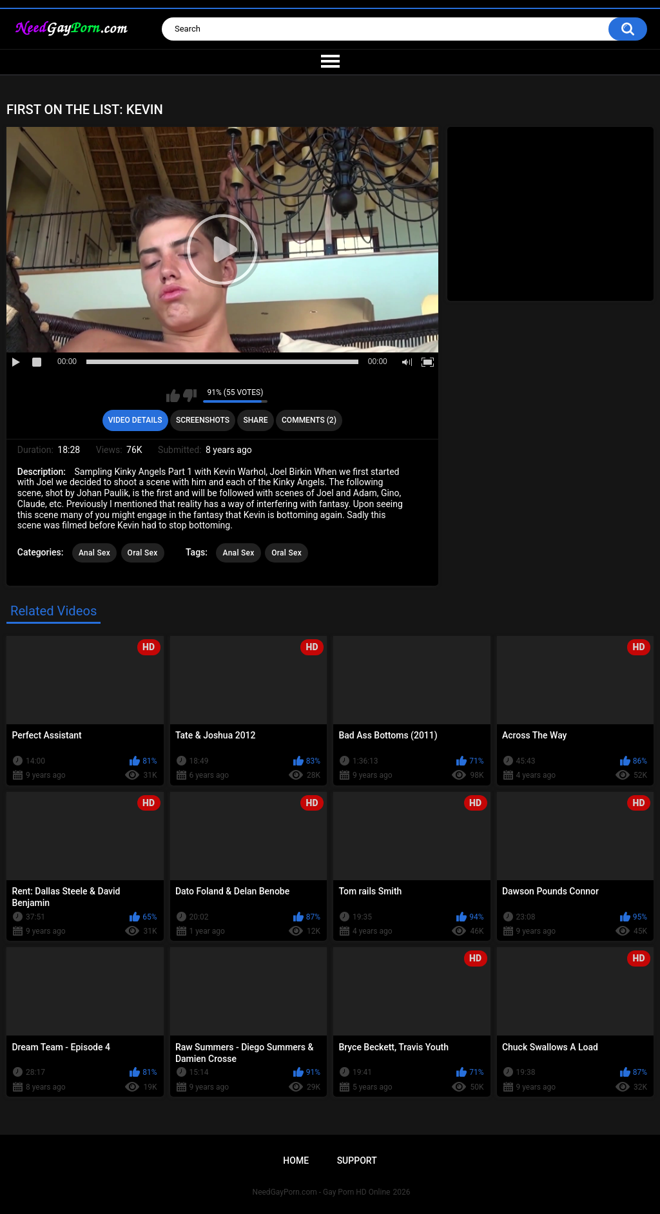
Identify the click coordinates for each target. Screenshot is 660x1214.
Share (255, 420)
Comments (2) (309, 420)
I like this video (173, 395)
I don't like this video (190, 395)
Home (296, 1160)
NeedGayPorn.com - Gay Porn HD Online (322, 1192)
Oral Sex (143, 552)
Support (357, 1160)
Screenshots (202, 420)
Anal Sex (94, 552)
